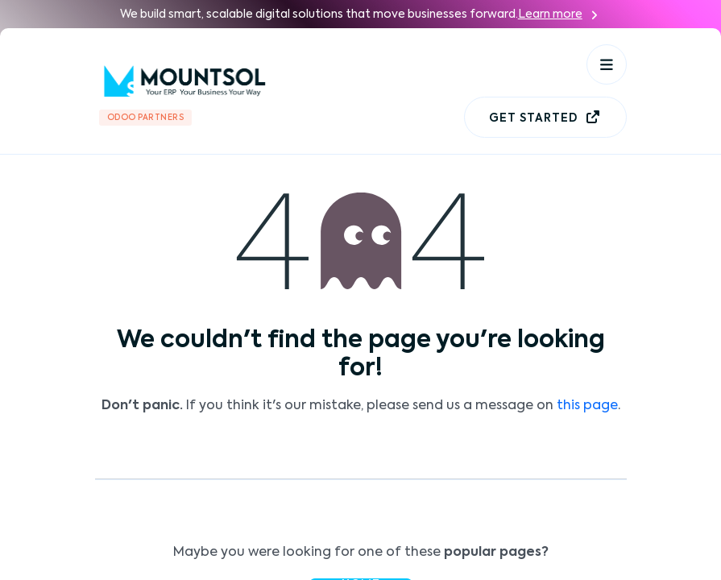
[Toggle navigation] (606, 64)
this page (587, 406)
